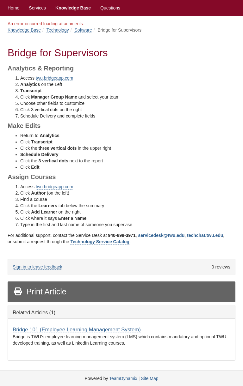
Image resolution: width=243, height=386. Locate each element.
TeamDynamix (123, 378)
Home (13, 7)
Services (37, 7)
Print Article (39, 291)
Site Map (149, 378)
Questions (110, 7)
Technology (58, 30)
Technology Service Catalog (99, 241)
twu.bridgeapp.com (54, 78)
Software (83, 30)
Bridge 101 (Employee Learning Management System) (77, 330)
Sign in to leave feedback (37, 266)
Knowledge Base (73, 7)
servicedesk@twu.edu (161, 235)
